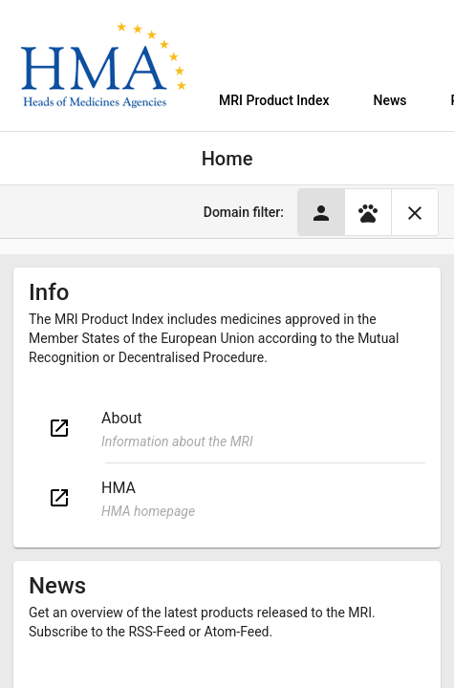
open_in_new (59, 428)
